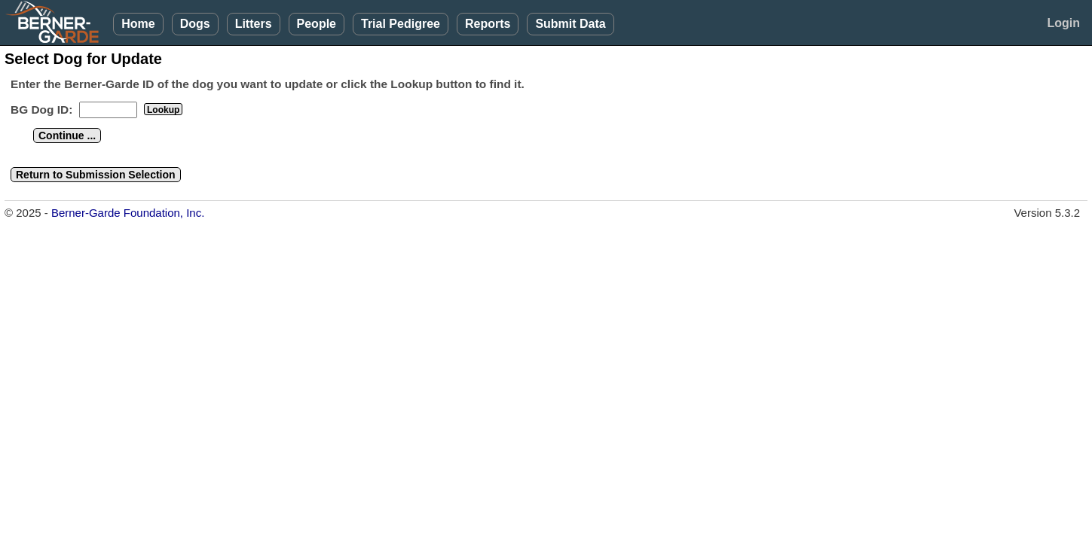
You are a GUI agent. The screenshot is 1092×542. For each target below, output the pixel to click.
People (316, 23)
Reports (487, 23)
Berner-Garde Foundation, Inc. (127, 212)
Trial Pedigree (400, 23)
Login (1063, 23)
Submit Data (570, 23)
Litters (253, 23)
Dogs (195, 23)
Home (137, 23)
